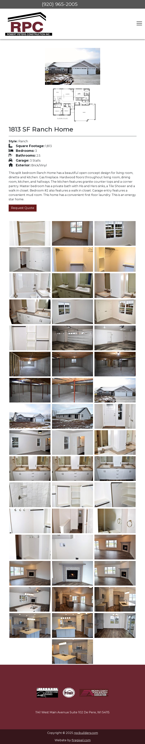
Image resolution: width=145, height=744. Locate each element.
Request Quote (22, 208)
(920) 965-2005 (60, 4)
